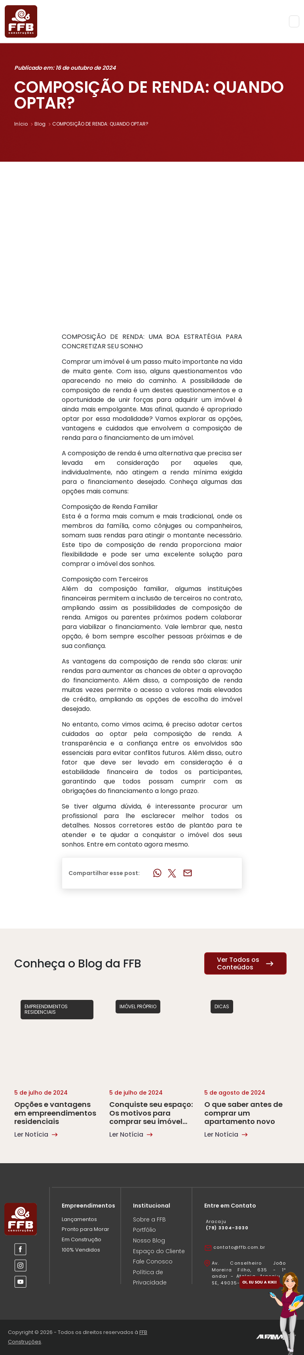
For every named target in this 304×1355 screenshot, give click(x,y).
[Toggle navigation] (294, 21)
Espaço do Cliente (159, 1251)
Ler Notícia (36, 1134)
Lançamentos (79, 1219)
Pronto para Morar (85, 1229)
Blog (43, 123)
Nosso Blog (149, 1240)
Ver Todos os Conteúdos (245, 963)
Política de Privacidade (150, 1277)
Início (24, 123)
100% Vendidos (81, 1250)
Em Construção (81, 1239)
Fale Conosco (153, 1261)
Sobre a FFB (149, 1219)
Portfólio (144, 1230)
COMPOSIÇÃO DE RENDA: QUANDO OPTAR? (100, 123)
